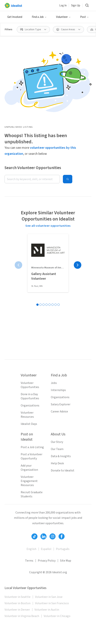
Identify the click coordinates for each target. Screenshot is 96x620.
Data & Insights (61, 456)
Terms (29, 561)
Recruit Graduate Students (32, 494)
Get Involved (14, 17)
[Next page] (77, 265)
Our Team (57, 449)
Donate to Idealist (62, 470)
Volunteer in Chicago (57, 616)
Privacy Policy (47, 561)
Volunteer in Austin (46, 610)
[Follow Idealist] (34, 536)
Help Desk (57, 463)
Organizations (30, 405)
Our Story (57, 442)
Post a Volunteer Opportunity (31, 456)
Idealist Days (29, 424)
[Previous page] (18, 265)
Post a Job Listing (32, 447)
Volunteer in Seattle (17, 597)
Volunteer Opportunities (30, 385)
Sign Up (75, 6)
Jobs (54, 383)
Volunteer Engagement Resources (29, 481)
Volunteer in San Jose (48, 597)
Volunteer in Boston (17, 603)
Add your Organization (29, 468)
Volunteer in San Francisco (52, 603)
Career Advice (59, 411)
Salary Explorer (60, 404)
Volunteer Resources (27, 415)
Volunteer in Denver (17, 610)
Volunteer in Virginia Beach (22, 616)
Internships (58, 390)
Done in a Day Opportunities (30, 396)
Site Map (65, 561)
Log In (63, 6)
